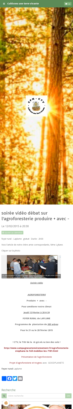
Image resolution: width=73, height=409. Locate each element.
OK (68, 395)
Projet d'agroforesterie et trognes (26, 362)
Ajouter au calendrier (12, 232)
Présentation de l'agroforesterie (36, 356)
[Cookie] (6, 403)
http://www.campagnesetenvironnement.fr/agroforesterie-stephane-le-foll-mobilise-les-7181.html (36, 349)
